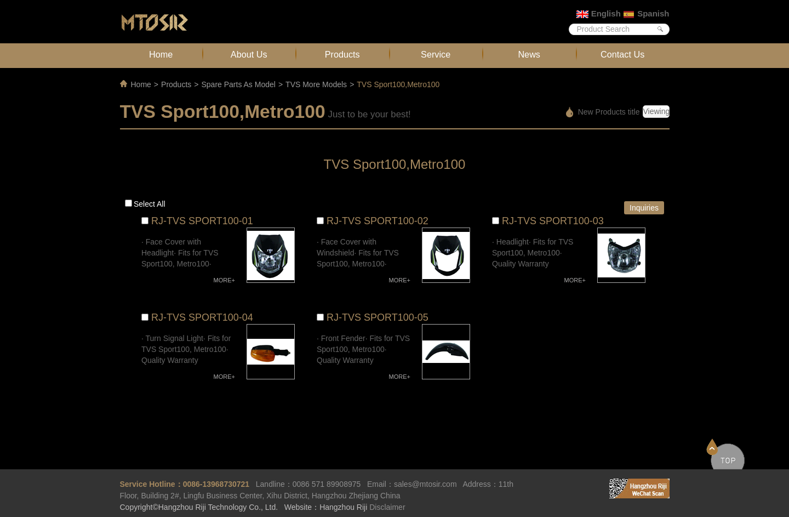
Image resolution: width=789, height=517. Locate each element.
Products (342, 54)
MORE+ (224, 280)
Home (161, 54)
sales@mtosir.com (425, 484)
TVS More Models (316, 84)
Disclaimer (387, 507)
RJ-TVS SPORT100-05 (377, 317)
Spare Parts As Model (238, 84)
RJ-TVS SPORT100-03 (553, 220)
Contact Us (622, 54)
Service (435, 54)
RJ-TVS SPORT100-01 (202, 220)
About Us (249, 54)
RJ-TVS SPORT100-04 (202, 317)
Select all (149, 204)
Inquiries (644, 207)
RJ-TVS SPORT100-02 (377, 220)
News (529, 54)
